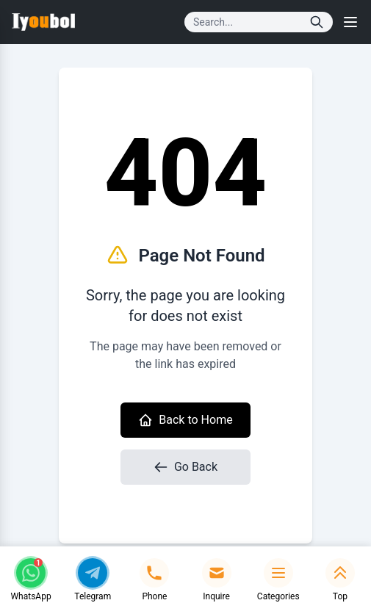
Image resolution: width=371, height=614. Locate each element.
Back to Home (185, 420)
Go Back (185, 467)
